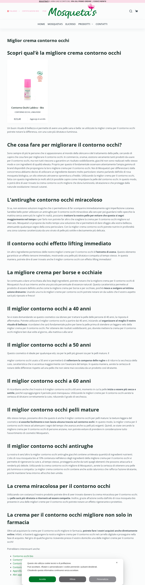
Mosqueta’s (55, 24)
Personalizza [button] (102, 579)
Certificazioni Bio (30, 11)
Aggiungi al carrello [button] (38, 119)
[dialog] (72, 572)
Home (41, 24)
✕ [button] (117, 562)
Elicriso (70, 24)
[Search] (130, 11)
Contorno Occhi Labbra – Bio (27, 107)
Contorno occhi (22, 112)
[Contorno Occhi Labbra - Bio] (27, 79)
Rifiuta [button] (72, 579)
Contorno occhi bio (23, 556)
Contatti (101, 24)
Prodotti (86, 24)
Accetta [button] (42, 579)
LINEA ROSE (36, 112)
